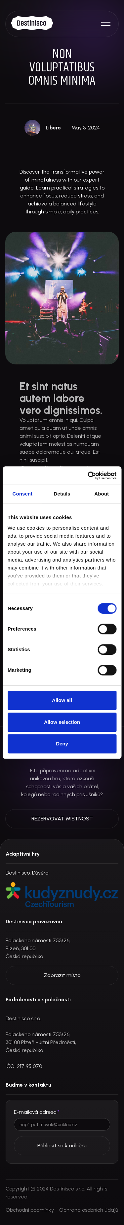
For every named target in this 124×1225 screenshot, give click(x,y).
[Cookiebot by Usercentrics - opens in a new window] (88, 475)
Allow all (62, 700)
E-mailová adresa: (36, 1112)
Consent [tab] (22, 494)
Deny (62, 743)
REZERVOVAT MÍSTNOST (62, 818)
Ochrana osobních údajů (88, 1210)
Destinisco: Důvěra (27, 873)
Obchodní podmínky (30, 1210)
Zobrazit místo (62, 975)
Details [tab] (62, 494)
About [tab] (101, 494)
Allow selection (62, 722)
